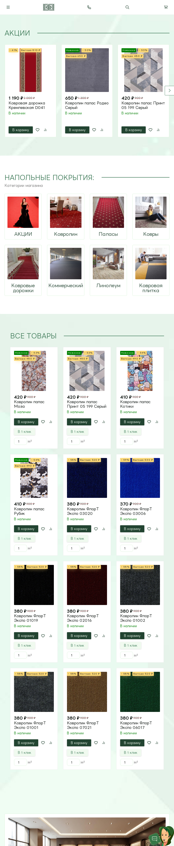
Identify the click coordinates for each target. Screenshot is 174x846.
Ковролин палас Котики (135, 404)
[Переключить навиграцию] (8, 7)
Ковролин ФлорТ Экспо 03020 (83, 511)
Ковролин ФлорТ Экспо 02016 (83, 618)
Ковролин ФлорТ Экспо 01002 (136, 618)
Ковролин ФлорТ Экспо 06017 (136, 725)
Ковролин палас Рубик (29, 511)
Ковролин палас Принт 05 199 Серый (143, 105)
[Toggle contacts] (89, 7)
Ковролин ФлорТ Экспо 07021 (83, 725)
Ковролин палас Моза (29, 404)
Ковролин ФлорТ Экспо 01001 (30, 725)
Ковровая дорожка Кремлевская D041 (27, 105)
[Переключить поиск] (127, 7)
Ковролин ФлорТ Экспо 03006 (136, 511)
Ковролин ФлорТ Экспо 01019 (30, 618)
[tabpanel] (87, 90)
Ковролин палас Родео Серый (87, 105)
